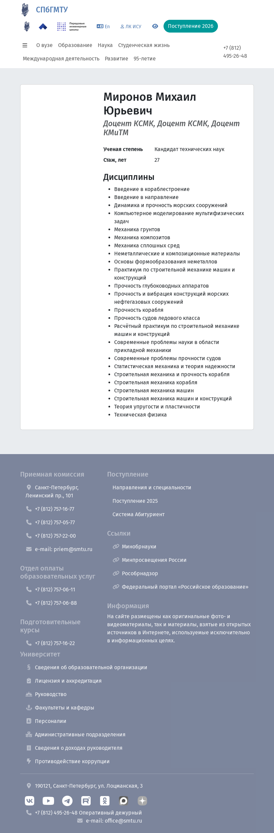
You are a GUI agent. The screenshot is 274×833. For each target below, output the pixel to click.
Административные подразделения (76, 734)
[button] (27, 45)
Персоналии (46, 721)
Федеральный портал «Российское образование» (180, 587)
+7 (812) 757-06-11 (50, 589)
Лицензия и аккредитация (64, 681)
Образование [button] (75, 45)
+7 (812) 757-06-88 (51, 603)
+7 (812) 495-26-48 (235, 52)
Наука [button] (105, 45)
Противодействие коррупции (68, 761)
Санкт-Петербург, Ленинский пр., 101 (52, 491)
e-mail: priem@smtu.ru (59, 549)
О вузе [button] (44, 45)
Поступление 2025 (135, 501)
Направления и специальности (151, 487)
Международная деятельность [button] (61, 58)
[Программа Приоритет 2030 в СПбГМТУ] (43, 26)
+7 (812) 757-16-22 (50, 643)
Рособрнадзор (135, 573)
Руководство (46, 694)
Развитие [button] (116, 58)
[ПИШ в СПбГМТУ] (72, 26)
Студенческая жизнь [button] (144, 45)
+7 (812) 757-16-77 (50, 509)
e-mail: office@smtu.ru (109, 821)
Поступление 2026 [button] (191, 26)
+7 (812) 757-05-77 (50, 522)
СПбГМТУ (52, 9)
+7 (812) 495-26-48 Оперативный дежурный (84, 813)
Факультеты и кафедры (60, 707)
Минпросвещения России (149, 560)
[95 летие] (27, 26)
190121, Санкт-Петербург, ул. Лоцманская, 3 (84, 786)
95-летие (145, 58)
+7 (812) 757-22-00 (51, 536)
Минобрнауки (134, 546)
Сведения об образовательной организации (86, 667)
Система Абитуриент (138, 514)
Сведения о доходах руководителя (74, 748)
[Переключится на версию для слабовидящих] (155, 26)
